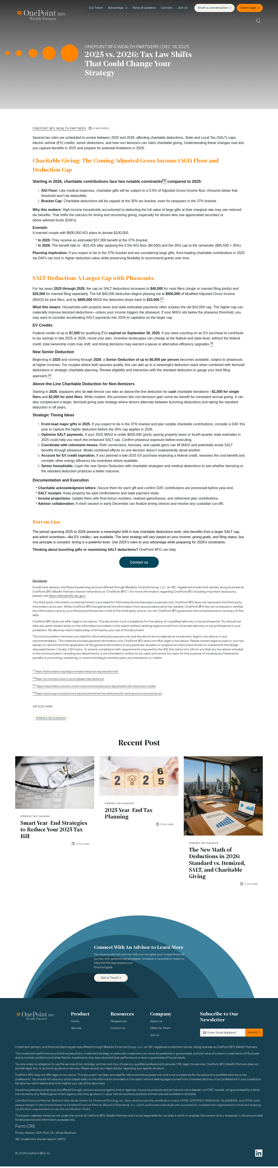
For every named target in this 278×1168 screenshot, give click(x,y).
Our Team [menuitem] (96, 8)
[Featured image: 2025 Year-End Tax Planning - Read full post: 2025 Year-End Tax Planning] (139, 776)
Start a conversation (213, 8)
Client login (248, 8)
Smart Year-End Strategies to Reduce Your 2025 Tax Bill (54, 830)
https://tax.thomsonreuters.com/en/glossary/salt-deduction (68, 678)
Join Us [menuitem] (182, 8)
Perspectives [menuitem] (118, 1023)
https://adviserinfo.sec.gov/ (67, 596)
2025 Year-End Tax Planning (130, 814)
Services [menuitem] (76, 1029)
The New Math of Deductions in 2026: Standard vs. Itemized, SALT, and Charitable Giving (218, 864)
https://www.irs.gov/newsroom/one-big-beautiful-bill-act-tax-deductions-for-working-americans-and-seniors (97, 693)
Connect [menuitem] (166, 8)
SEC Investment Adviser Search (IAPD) (40, 1141)
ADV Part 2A (45, 1134)
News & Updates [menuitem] (144, 8)
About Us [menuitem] (156, 1023)
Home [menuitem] (75, 1023)
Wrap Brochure (66, 1134)
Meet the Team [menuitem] (160, 1029)
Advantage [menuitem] (116, 8)
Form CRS (25, 1127)
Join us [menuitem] (154, 1036)
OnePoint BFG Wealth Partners (59, 128)
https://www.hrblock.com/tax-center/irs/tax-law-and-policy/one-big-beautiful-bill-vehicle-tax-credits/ (96, 686)
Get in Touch (110, 979)
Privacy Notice (24, 1134)
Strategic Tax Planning (50, 718)
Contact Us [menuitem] (118, 1029)
